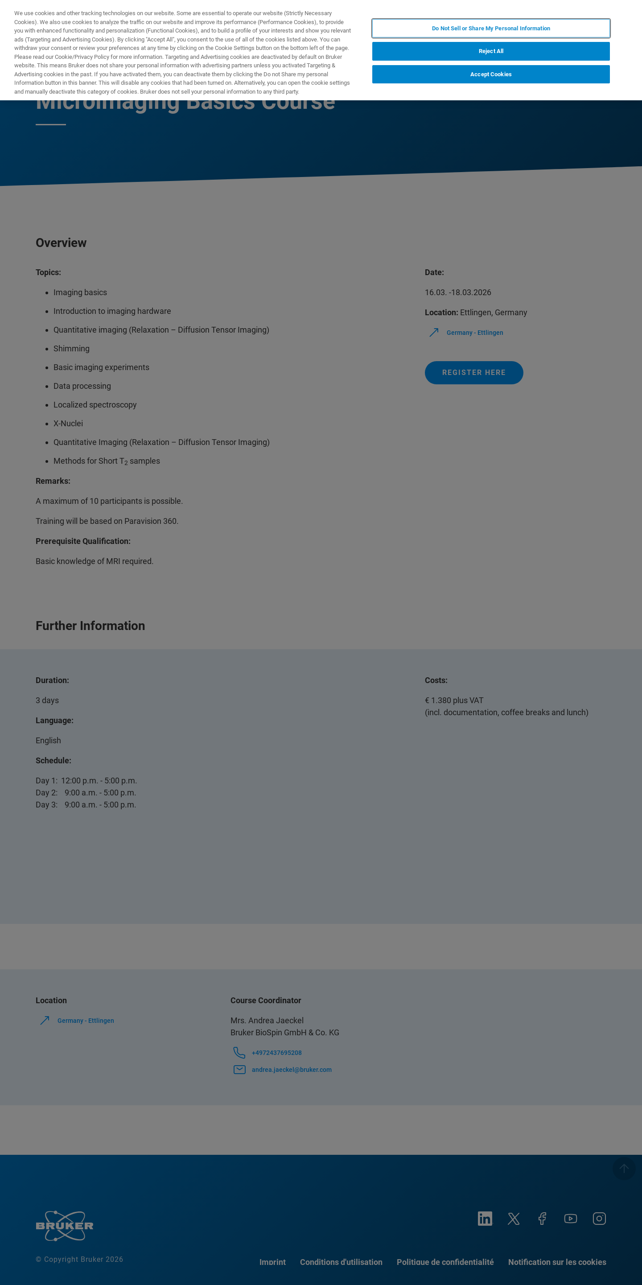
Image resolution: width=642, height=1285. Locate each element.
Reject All (491, 51)
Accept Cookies (491, 74)
